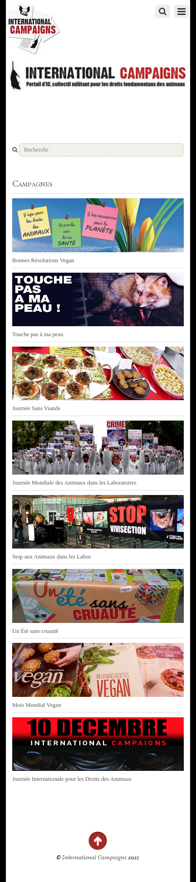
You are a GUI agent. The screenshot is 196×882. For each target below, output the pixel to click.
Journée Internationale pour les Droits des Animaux (72, 779)
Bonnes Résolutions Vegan (43, 260)
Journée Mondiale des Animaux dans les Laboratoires (74, 483)
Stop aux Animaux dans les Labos (51, 557)
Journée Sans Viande (36, 408)
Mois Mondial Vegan (36, 705)
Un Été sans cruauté (35, 631)
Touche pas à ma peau (37, 334)
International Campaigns (94, 857)
